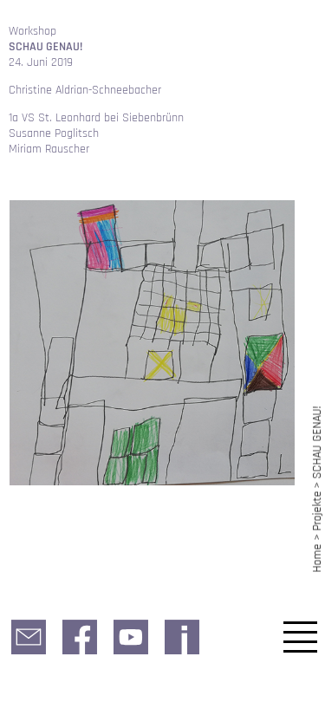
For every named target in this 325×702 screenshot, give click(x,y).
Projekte (317, 511)
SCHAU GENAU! (317, 442)
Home (317, 557)
